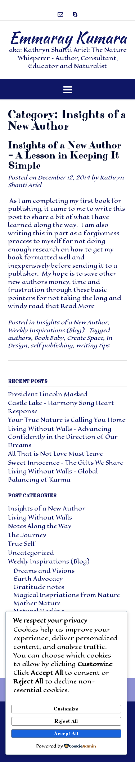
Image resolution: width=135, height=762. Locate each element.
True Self (21, 543)
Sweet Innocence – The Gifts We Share (65, 462)
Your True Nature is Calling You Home (66, 419)
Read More (77, 306)
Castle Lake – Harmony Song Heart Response (61, 407)
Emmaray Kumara (67, 37)
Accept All (66, 733)
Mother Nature (36, 603)
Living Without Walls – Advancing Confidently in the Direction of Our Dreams (63, 437)
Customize (66, 709)
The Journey (27, 535)
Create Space (85, 338)
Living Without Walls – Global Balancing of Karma (53, 475)
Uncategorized (31, 552)
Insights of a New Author (71, 322)
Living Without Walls (40, 517)
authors (19, 338)
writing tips (92, 345)
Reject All (66, 721)
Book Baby (49, 338)
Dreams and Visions (44, 570)
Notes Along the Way (39, 526)
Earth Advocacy (38, 578)
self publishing (52, 345)
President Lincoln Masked (47, 394)
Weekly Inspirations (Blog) (46, 330)
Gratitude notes (38, 587)
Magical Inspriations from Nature (66, 595)
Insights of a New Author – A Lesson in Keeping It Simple (64, 155)
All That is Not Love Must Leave (55, 453)
